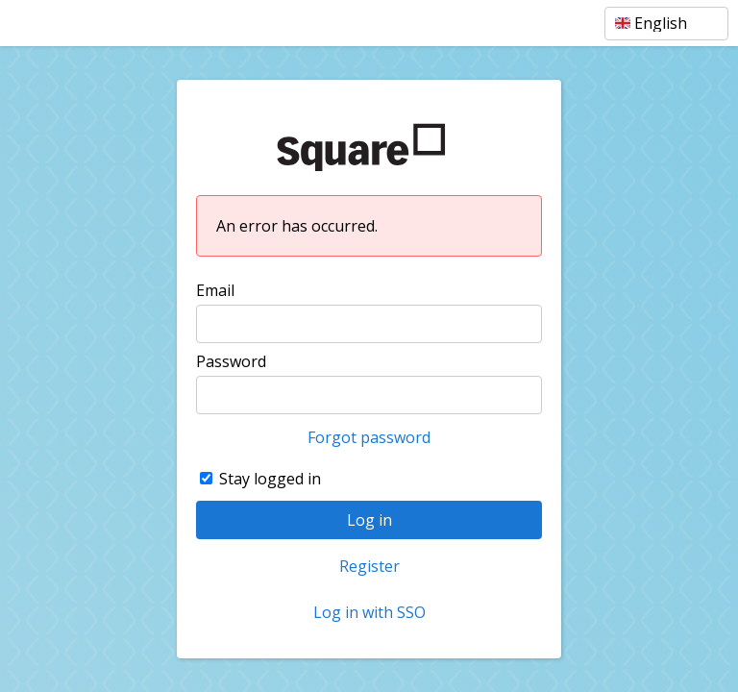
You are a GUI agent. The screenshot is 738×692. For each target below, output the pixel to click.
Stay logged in (270, 478)
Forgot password (369, 437)
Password (231, 361)
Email (215, 290)
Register (369, 566)
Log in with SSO (369, 612)
